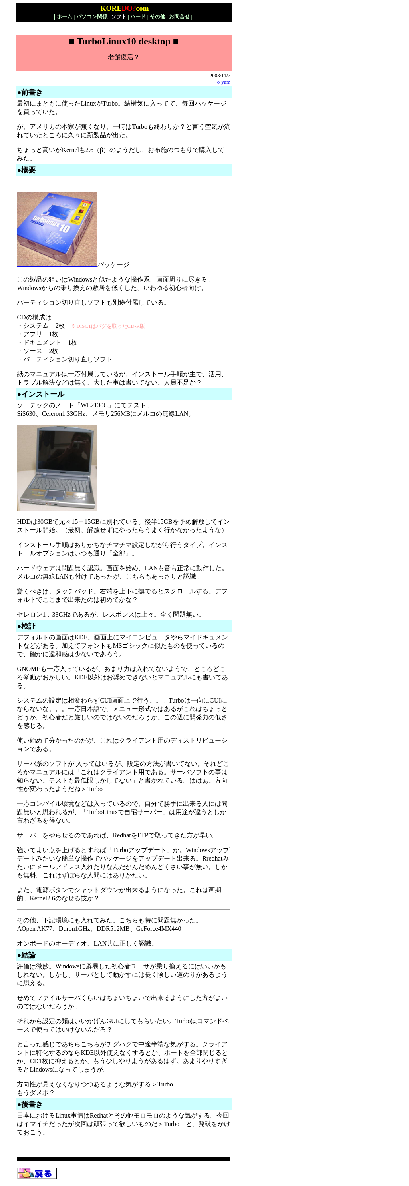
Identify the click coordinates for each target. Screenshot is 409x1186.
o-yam (223, 82)
